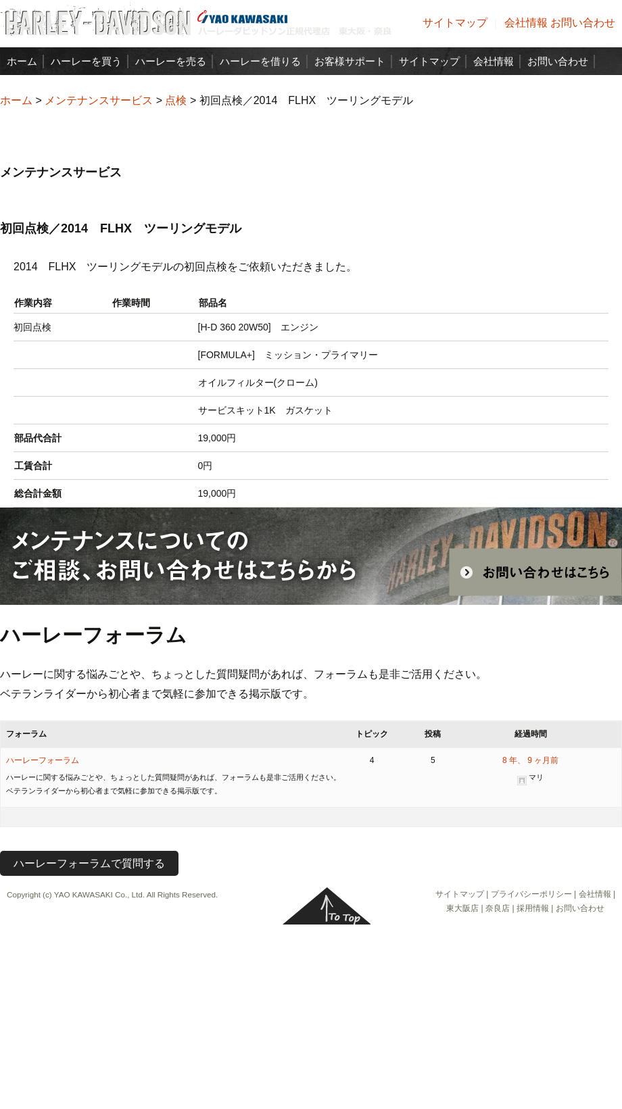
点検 (176, 100)
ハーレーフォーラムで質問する (89, 863)
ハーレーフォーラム (42, 760)
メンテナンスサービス (99, 100)
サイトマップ (455, 22)
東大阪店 (462, 908)
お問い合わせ (582, 22)
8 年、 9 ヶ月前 (530, 760)
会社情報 (526, 22)
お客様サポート (349, 61)
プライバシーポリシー (531, 894)
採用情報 (533, 908)
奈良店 (497, 908)
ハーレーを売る (170, 61)
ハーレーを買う (86, 61)
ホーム (22, 61)
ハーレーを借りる (260, 61)
